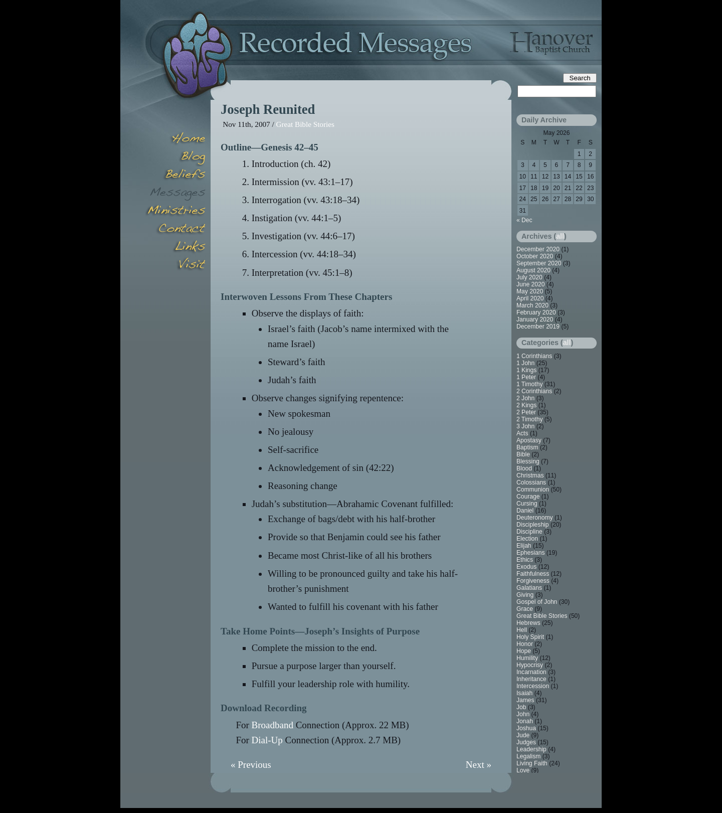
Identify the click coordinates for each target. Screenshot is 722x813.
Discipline (529, 531)
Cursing (526, 503)
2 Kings (526, 405)
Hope (523, 651)
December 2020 (538, 249)
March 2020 (532, 305)
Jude (522, 735)
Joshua (526, 728)
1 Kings (526, 370)
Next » (478, 764)
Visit (175, 266)
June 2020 (530, 284)
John (522, 714)
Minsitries (175, 212)
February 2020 (536, 312)
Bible (523, 454)
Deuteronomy (534, 517)
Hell (521, 629)
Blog (175, 157)
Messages (175, 194)
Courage (527, 496)
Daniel (524, 510)
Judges (526, 742)
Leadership (531, 749)
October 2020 (534, 256)
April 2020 (530, 298)
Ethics (524, 559)
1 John (525, 363)
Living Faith (532, 763)
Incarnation (531, 672)
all (560, 236)
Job (521, 707)
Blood (524, 468)
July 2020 (529, 277)
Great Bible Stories (305, 124)
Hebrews (528, 622)
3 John (525, 426)
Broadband (272, 725)
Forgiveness (533, 580)
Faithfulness (532, 573)
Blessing (527, 461)
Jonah (524, 721)
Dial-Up (267, 740)
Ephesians (530, 552)
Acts (522, 433)
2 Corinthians (534, 391)
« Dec (524, 220)
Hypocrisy (529, 665)
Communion (532, 489)
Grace (524, 608)
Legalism (528, 756)
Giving (524, 594)
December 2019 (538, 326)
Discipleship (532, 524)
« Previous (251, 764)
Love (522, 770)
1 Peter (526, 377)
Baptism (527, 447)
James (525, 700)
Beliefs (175, 176)
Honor (524, 643)
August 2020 (533, 270)
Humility (527, 658)
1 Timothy (529, 384)
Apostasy (529, 440)
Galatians (529, 587)
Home (175, 139)
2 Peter (526, 412)
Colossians (531, 482)
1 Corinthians (534, 356)
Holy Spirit (530, 636)
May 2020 (529, 291)
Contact (175, 230)
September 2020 (538, 263)
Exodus (526, 566)
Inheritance (531, 679)
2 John (525, 398)
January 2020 (534, 319)
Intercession (532, 686)
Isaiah (524, 693)
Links (175, 248)
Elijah (523, 545)
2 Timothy (529, 419)
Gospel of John (536, 601)
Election (527, 538)
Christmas (530, 475)
